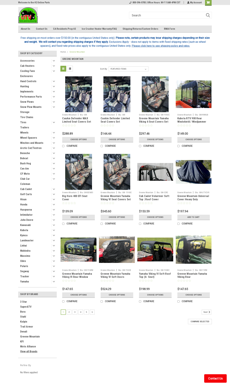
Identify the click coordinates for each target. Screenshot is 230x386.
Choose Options (79, 139)
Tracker (24, 276)
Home (63, 52)
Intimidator (26, 214)
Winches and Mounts (31, 142)
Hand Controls (28, 81)
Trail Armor (26, 326)
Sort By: (103, 69)
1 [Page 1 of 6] (63, 312)
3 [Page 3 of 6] (74, 312)
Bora (22, 311)
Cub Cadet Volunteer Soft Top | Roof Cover (154, 197)
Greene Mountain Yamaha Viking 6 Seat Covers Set (154, 120)
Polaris (24, 266)
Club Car (25, 178)
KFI (22, 341)
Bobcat (24, 158)
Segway (24, 271)
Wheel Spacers (28, 137)
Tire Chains (26, 117)
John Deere (26, 219)
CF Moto (25, 173)
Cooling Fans (27, 71)
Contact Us (41, 28)
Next (207, 312)
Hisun (23, 199)
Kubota (24, 230)
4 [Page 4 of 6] (80, 312)
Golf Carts (26, 194)
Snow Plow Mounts (31, 107)
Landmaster (27, 240)
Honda (23, 204)
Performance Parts (31, 96)
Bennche (25, 153)
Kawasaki (25, 225)
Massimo (25, 255)
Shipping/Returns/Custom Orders (140, 28)
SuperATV (25, 306)
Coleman (25, 184)
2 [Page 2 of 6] (69, 312)
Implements (26, 91)
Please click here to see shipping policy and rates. (161, 45)
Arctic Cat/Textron (31, 148)
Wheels (24, 132)
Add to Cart (193, 217)
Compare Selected (200, 321)
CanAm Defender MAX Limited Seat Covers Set (76, 120)
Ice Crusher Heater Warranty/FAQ (99, 28)
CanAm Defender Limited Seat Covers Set (115, 120)
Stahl (23, 316)
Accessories (27, 60)
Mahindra (25, 250)
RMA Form (169, 28)
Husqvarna (26, 209)
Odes (23, 261)
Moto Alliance (28, 346)
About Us (25, 28)
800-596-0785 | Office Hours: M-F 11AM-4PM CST (154, 2)
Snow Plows (27, 101)
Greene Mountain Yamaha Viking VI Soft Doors (115, 275)
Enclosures (26, 76)
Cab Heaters (27, 65)
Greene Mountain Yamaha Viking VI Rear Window (77, 275)
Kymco (24, 235)
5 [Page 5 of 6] (86, 312)
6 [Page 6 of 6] (92, 312)
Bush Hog (25, 163)
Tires (23, 122)
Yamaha (24, 281)
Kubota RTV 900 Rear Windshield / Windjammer (191, 120)
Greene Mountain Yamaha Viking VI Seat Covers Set (116, 197)
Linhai (23, 245)
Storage (24, 112)
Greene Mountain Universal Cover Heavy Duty (193, 197)
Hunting (24, 86)
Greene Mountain (30, 336)
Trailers (24, 127)
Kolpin (23, 321)
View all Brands (28, 351)
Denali (23, 331)
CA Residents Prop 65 (64, 28)
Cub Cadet (26, 189)
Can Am (24, 168)
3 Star (23, 301)
